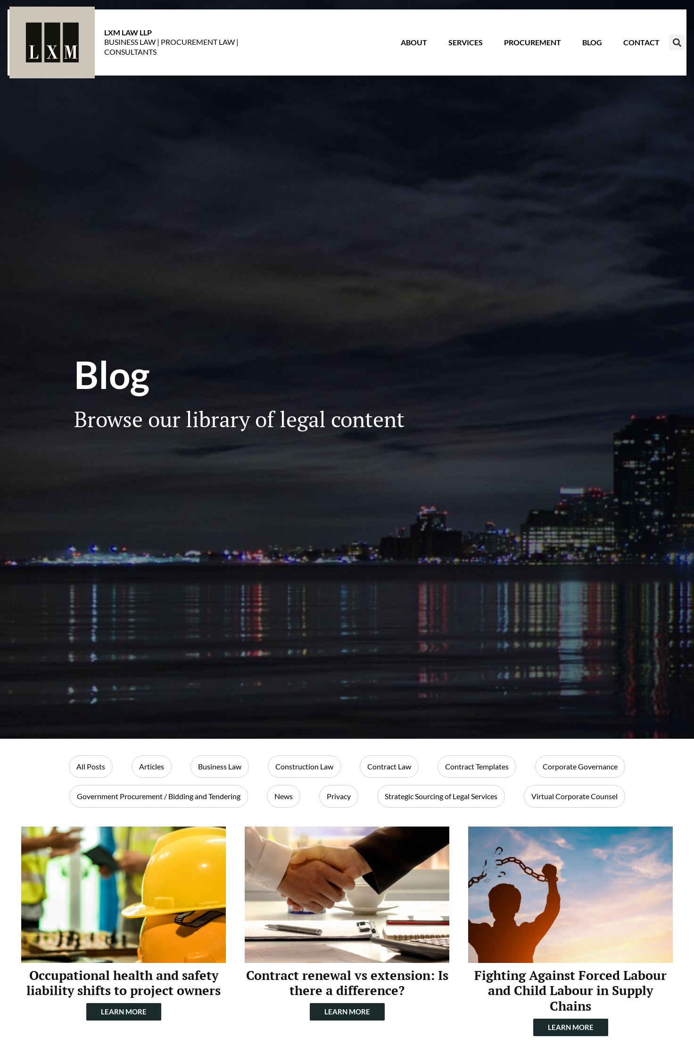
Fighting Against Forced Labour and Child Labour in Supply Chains (570, 990)
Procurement (513, 49)
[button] (658, 50)
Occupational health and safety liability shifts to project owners (123, 983)
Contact (622, 49)
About (395, 49)
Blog (573, 49)
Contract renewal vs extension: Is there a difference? (347, 983)
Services (447, 49)
